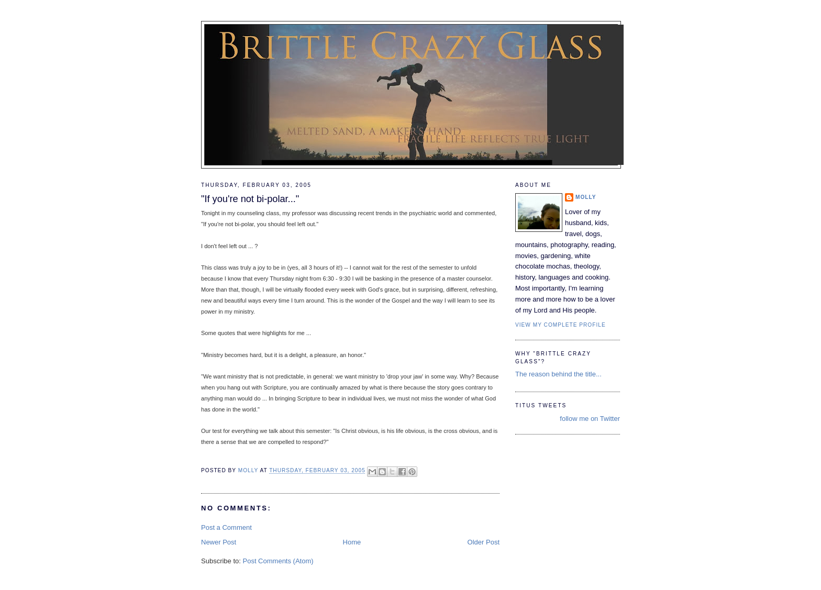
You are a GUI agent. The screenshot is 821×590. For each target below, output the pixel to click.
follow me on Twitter (590, 418)
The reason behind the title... (558, 374)
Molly (585, 197)
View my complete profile (560, 325)
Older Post (484, 542)
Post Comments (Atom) (278, 561)
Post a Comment (226, 527)
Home (352, 542)
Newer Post (218, 542)
